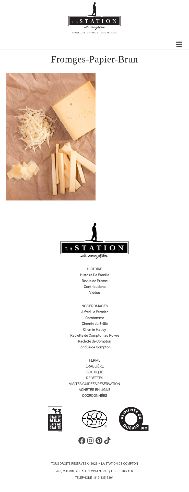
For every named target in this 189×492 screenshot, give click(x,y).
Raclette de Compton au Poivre (94, 335)
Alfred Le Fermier (94, 312)
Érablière (95, 366)
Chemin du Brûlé (95, 324)
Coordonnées (94, 396)
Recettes (94, 378)
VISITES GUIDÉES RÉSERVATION (94, 384)
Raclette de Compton (94, 341)
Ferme (94, 360)
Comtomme (94, 318)
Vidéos (94, 293)
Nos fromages (94, 306)
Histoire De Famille (94, 275)
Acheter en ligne (94, 390)
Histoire (94, 269)
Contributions (94, 287)
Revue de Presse (95, 281)
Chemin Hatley (94, 329)
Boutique (94, 372)
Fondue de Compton (94, 347)
